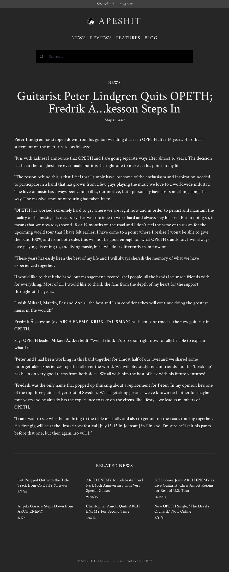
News (78, 38)
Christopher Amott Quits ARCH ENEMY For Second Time (113, 509)
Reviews (101, 38)
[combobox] (114, 56)
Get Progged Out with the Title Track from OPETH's (43, 482)
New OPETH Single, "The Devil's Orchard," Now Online (181, 509)
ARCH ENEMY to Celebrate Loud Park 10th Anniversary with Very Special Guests (114, 485)
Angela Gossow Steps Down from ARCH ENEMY (45, 509)
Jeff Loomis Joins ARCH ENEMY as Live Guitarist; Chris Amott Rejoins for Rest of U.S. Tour (184, 485)
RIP (149, 561)
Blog (151, 38)
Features (128, 38)
